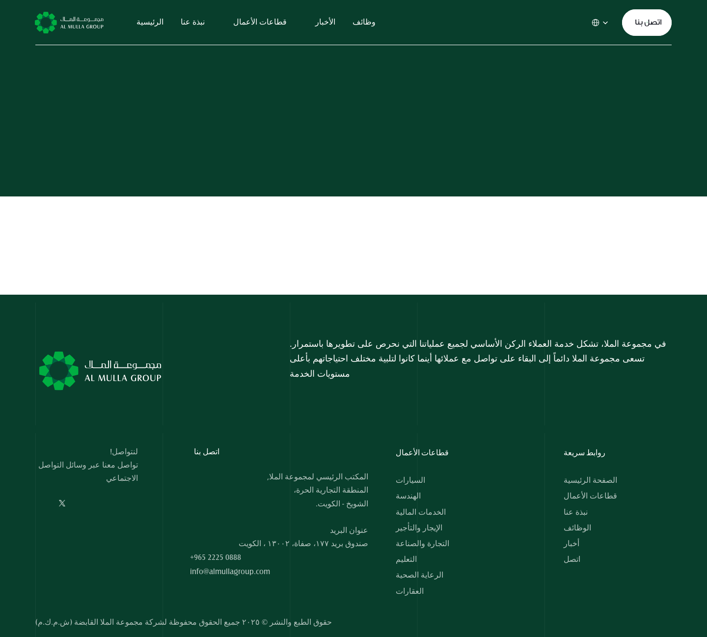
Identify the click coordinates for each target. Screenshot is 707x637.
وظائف (364, 22)
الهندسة (408, 496)
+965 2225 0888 (215, 557)
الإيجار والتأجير (419, 528)
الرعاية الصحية (419, 575)
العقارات (410, 591)
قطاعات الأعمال (590, 496)
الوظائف (577, 528)
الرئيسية (149, 22)
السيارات (410, 480)
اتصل (572, 559)
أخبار (571, 543)
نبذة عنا (576, 512)
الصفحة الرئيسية (590, 480)
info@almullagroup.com (230, 571)
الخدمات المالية (421, 512)
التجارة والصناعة (422, 543)
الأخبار (325, 22)
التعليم (406, 559)
